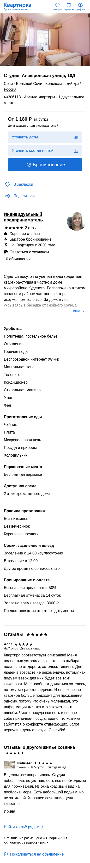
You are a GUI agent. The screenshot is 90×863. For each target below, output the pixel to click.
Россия (10, 89)
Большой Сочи (29, 84)
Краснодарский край (63, 84)
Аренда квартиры (39, 97)
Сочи (8, 84)
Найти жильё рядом (21, 827)
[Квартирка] (20, 6)
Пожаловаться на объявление (34, 854)
